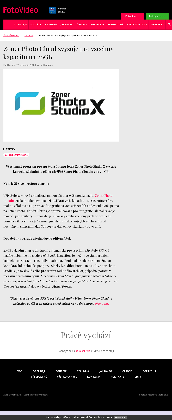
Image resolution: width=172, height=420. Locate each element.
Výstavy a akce (137, 24)
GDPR (137, 376)
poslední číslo (83, 350)
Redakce (48, 65)
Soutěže (35, 24)
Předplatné (115, 24)
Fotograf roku (157, 16)
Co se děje (20, 24)
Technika (51, 24)
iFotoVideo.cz (132, 16)
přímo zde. (102, 303)
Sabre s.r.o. (163, 394)
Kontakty (157, 24)
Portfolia (97, 24)
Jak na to (66, 24)
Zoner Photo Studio (16, 154)
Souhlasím (120, 417)
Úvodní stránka (11, 35)
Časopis (82, 24)
